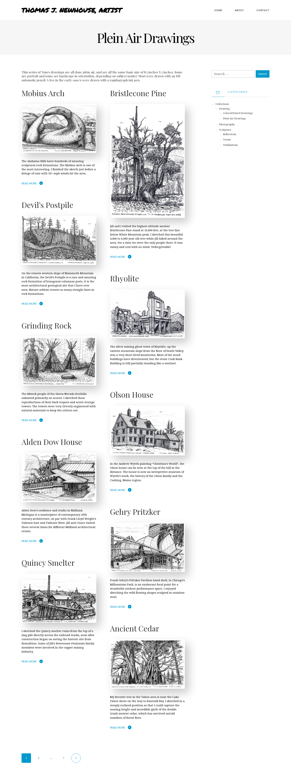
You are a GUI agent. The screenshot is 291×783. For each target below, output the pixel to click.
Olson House (131, 394)
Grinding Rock (47, 325)
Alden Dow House (52, 442)
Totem (227, 139)
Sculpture (225, 129)
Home (218, 10)
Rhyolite (124, 278)
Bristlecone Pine (138, 93)
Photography (227, 124)
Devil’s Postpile (47, 205)
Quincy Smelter (48, 563)
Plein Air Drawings (234, 118)
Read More (29, 183)
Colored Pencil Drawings (238, 113)
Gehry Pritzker (135, 512)
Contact (262, 10)
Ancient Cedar (134, 628)
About (239, 10)
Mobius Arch (43, 93)
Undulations (230, 145)
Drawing (224, 108)
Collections (222, 104)
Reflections (229, 134)
